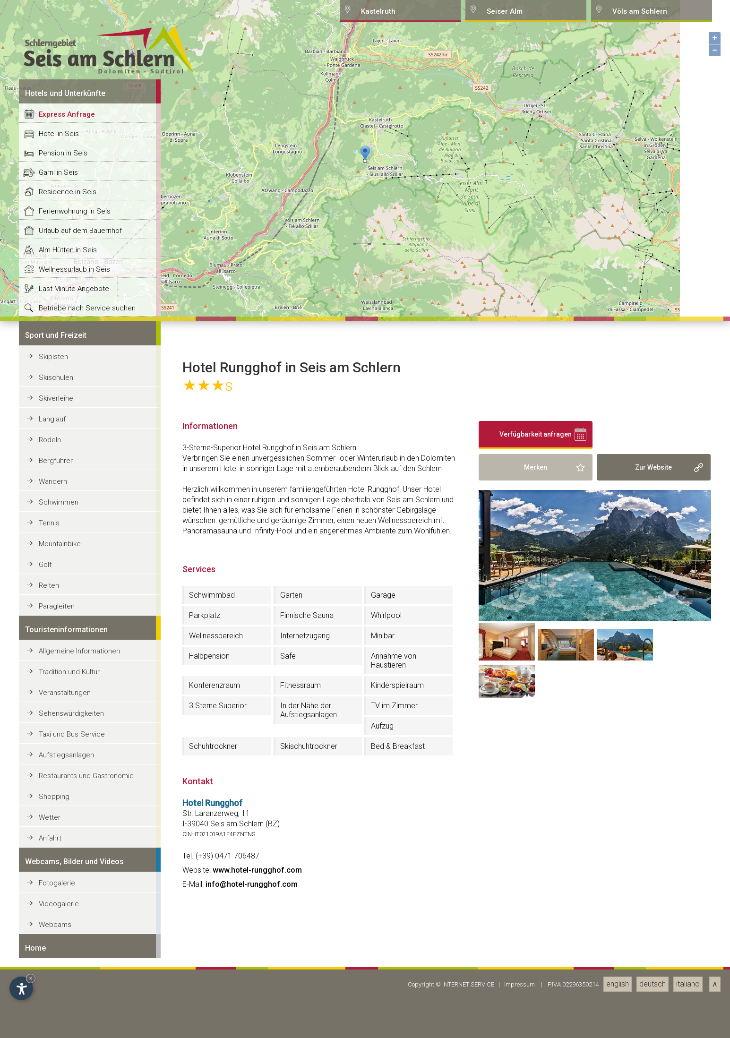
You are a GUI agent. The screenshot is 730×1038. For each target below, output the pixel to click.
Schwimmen (58, 1011)
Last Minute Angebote (74, 798)
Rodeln (50, 949)
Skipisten (53, 866)
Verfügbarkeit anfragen (535, 943)
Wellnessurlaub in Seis (74, 778)
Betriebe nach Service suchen (87, 817)
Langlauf (52, 928)
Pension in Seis (63, 662)
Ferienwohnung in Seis (75, 720)
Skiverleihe (56, 907)
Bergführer (56, 970)
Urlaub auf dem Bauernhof (80, 740)
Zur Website (653, 976)
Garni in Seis (58, 682)
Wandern (53, 991)
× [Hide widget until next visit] (31, 978)
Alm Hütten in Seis (68, 759)
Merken (535, 976)
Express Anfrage (67, 623)
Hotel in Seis (59, 643)
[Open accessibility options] (21, 988)
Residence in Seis (67, 701)
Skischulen (56, 887)
